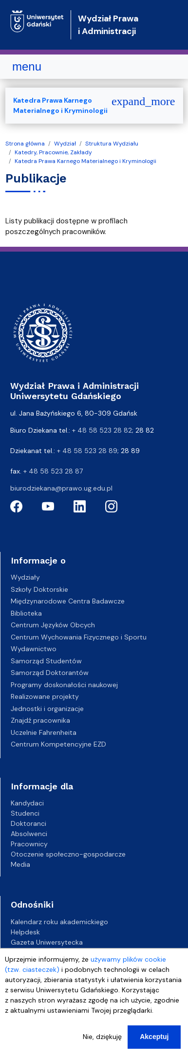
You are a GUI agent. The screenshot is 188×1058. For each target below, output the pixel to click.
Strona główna (25, 143)
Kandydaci (27, 803)
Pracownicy (29, 843)
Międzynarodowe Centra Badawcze (68, 601)
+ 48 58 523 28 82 (102, 430)
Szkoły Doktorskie (39, 589)
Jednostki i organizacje (47, 708)
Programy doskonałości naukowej (64, 684)
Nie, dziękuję (102, 1042)
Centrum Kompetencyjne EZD (58, 744)
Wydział (65, 143)
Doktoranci (28, 823)
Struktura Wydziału (111, 143)
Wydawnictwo (33, 648)
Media (20, 864)
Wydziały (25, 577)
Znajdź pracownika (40, 720)
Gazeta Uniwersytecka (47, 942)
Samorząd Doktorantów (50, 672)
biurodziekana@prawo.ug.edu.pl (61, 488)
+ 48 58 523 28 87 (53, 471)
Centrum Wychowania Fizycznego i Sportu (79, 637)
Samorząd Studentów (46, 661)
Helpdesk (25, 932)
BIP (15, 952)
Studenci (25, 813)
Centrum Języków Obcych (53, 624)
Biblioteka (26, 613)
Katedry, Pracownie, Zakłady (53, 152)
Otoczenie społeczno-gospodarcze (68, 854)
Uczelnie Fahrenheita (43, 732)
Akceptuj (154, 1042)
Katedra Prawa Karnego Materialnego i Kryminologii (85, 161)
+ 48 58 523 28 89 (87, 450)
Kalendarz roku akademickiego (59, 921)
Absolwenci (29, 833)
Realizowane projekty (45, 696)
